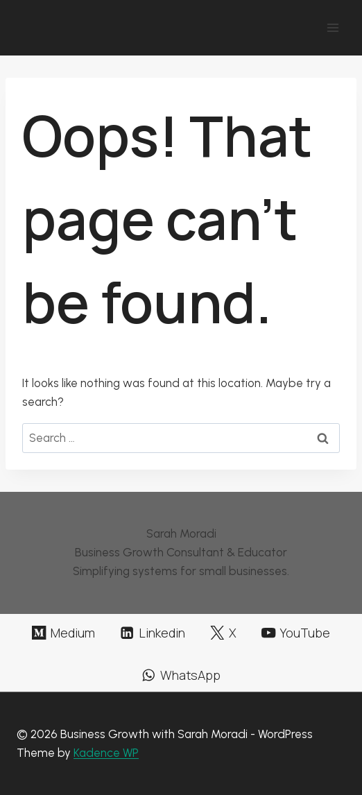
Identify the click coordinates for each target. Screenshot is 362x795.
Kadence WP (106, 753)
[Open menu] (332, 27)
